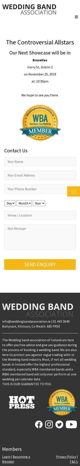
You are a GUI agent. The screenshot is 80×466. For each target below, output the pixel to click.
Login (6, 456)
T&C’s (74, 461)
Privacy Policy (66, 456)
